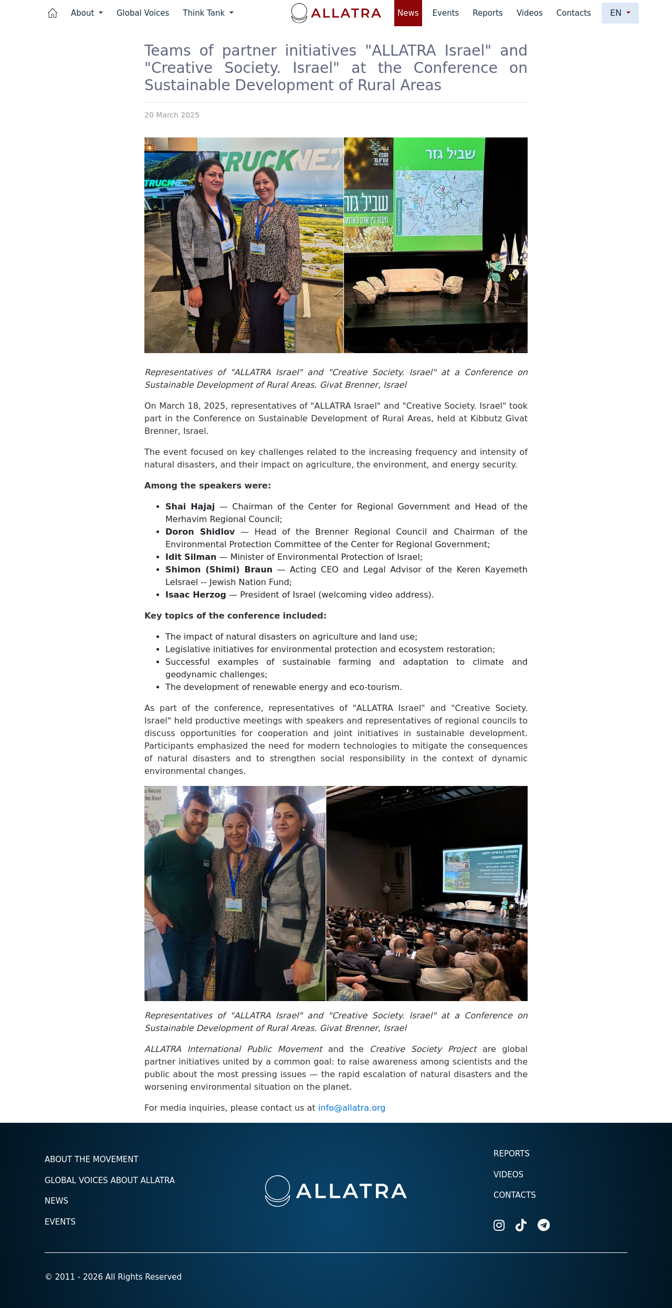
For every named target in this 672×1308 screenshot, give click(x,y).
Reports (487, 13)
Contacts (573, 13)
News (408, 13)
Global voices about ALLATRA (110, 1180)
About (84, 13)
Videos (530, 13)
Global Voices (143, 13)
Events (446, 13)
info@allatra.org (352, 1108)
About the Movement (92, 1159)
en (617, 13)
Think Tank (205, 13)
